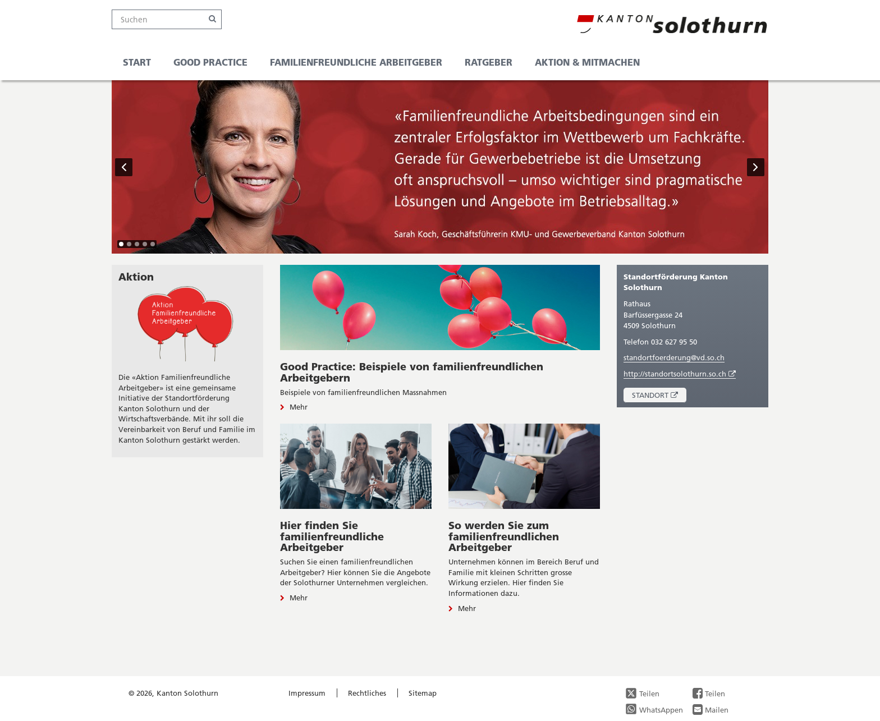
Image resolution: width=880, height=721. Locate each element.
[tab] (121, 244)
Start (137, 62)
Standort (659, 396)
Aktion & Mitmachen (587, 62)
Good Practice (210, 62)
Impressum (307, 692)
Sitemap (423, 692)
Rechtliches (367, 692)
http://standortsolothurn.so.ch (680, 374)
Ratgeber (488, 62)
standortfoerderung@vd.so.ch (674, 357)
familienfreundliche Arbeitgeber (356, 62)
